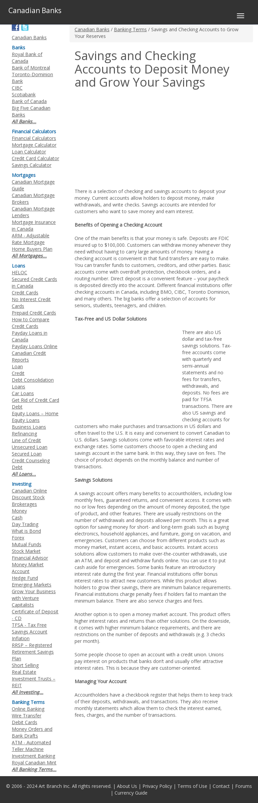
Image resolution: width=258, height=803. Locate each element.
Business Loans (29, 427)
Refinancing (24, 433)
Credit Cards (25, 292)
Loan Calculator (29, 151)
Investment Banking (33, 756)
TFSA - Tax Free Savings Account (29, 628)
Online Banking (28, 709)
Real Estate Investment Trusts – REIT (33, 679)
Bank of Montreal (31, 67)
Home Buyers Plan (32, 249)
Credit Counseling (31, 460)
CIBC (17, 88)
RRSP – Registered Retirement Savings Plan (33, 652)
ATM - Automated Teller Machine (31, 745)
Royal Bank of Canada (27, 57)
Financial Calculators (34, 138)
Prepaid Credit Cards (34, 313)
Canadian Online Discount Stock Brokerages (29, 497)
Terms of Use (192, 786)
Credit (18, 373)
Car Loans (23, 393)
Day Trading (25, 524)
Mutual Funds (26, 544)
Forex (18, 537)
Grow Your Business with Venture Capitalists (34, 598)
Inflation (21, 638)
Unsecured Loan (29, 447)
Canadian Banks (92, 29)
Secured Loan (27, 454)
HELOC (19, 272)
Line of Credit (26, 440)
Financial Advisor (30, 558)
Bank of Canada (29, 101)
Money (19, 511)
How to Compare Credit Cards (30, 322)
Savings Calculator (31, 165)
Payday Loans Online (34, 346)
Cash (17, 517)
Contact (221, 786)
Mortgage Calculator (34, 145)
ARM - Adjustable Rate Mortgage (30, 238)
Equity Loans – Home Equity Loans (35, 416)
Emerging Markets (31, 584)
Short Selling (25, 665)
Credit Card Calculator (35, 158)
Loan (17, 366)
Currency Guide (131, 793)
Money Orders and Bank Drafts (32, 732)
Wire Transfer (26, 715)
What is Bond (26, 531)
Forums (243, 786)
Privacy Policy (157, 786)
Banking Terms (130, 29)
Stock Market (26, 551)
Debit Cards (24, 722)
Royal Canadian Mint (34, 762)
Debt (17, 467)
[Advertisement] (131, 139)
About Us (127, 786)
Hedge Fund (25, 578)
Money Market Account (28, 567)
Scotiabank (24, 94)
